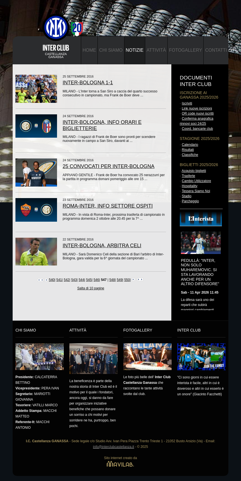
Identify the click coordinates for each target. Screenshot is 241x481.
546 (96, 280)
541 (59, 280)
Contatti (216, 50)
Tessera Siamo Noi (196, 191)
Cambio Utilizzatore (196, 181)
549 (119, 280)
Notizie (135, 50)
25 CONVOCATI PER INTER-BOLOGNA (108, 166)
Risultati (188, 150)
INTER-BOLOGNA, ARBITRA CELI (102, 245)
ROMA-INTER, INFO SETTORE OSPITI (108, 206)
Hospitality (189, 186)
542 (66, 280)
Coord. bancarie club (197, 129)
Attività (156, 50)
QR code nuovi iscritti (197, 113)
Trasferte (188, 176)
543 (74, 280)
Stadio (186, 196)
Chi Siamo (111, 50)
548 (112, 280)
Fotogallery (185, 50)
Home (89, 50)
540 (51, 280)
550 (127, 280)
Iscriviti (187, 103)
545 (89, 280)
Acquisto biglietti (194, 171)
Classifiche (190, 155)
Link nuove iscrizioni (197, 108)
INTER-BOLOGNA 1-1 (88, 82)
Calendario (190, 145)
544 (81, 280)
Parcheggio (190, 201)
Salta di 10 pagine (90, 288)
